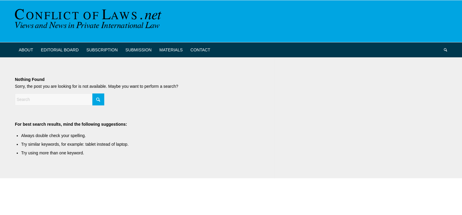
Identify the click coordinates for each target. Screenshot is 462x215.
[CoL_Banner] (89, 21)
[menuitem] (26, 49)
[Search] (443, 49)
